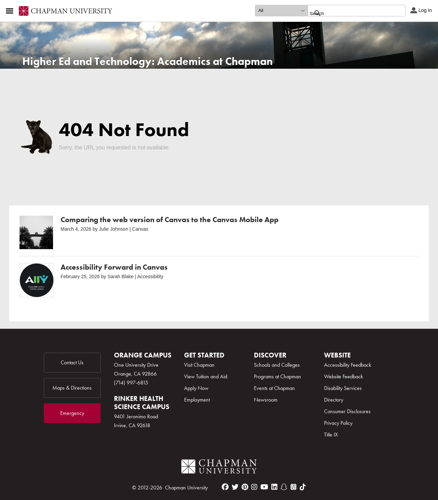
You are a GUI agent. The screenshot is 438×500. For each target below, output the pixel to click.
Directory (333, 399)
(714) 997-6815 (131, 382)
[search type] (281, 10)
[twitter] (235, 487)
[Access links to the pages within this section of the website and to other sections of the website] (11, 11)
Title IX (331, 434)
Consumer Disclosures (347, 411)
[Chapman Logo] (219, 467)
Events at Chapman (274, 388)
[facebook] (225, 487)
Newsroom (266, 399)
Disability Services (343, 388)
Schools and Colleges (277, 364)
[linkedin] (274, 487)
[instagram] (254, 487)
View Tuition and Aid (205, 376)
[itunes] (294, 487)
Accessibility (150, 276)
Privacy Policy (338, 423)
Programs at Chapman (277, 376)
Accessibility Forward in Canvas (114, 267)
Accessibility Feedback (347, 364)
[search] (349, 13)
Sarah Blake (120, 276)
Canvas (140, 229)
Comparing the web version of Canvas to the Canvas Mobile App (170, 220)
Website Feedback (343, 376)
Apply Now (196, 388)
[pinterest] (245, 487)
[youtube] (264, 487)
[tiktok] (303, 487)
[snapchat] (284, 487)
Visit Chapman (199, 364)
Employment (197, 399)
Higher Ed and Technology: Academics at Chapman (147, 61)
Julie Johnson (113, 229)
